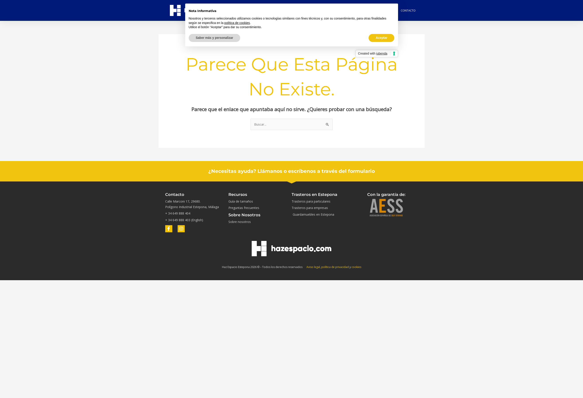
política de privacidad (335, 267)
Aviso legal (313, 267)
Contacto (408, 10)
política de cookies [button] (237, 23)
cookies (356, 267)
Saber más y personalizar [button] (214, 37)
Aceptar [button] (381, 37)
